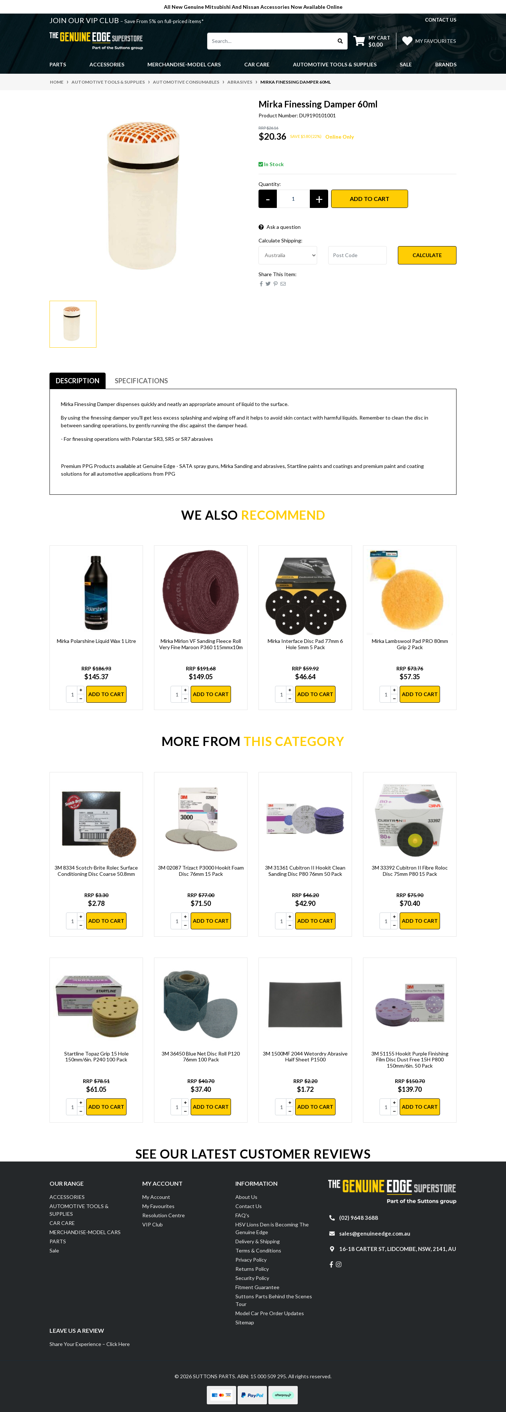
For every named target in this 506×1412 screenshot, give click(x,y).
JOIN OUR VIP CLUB (85, 20)
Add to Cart (369, 198)
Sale (406, 64)
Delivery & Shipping (257, 1241)
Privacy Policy (251, 1259)
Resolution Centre (163, 1215)
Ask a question (279, 227)
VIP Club (152, 1224)
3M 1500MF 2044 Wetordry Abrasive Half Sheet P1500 (305, 1056)
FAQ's (242, 1215)
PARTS (58, 1241)
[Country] (287, 255)
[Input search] (270, 41)
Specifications (141, 381)
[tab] (78, 381)
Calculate (427, 255)
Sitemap (244, 1322)
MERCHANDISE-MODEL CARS (85, 1232)
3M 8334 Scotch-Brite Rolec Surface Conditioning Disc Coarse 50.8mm (96, 870)
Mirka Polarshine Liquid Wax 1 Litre (96, 641)
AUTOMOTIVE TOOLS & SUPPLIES (79, 1210)
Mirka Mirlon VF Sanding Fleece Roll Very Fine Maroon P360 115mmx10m (201, 644)
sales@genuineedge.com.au (374, 1233)
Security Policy (252, 1278)
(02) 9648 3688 (358, 1217)
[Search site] (340, 41)
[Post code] (357, 255)
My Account (156, 1197)
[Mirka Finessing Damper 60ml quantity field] (293, 199)
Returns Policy (252, 1269)
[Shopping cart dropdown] (371, 41)
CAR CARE (62, 1223)
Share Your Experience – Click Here (90, 1344)
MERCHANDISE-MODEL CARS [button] (184, 64)
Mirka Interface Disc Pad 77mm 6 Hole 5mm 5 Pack (305, 644)
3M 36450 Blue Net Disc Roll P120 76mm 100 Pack (201, 1056)
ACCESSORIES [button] (106, 64)
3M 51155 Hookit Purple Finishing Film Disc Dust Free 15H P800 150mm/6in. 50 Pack (409, 1059)
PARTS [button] (58, 64)
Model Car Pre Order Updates (269, 1313)
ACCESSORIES (67, 1197)
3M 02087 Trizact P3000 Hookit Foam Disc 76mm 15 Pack (201, 870)
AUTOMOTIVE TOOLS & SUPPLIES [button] (335, 64)
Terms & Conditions (258, 1250)
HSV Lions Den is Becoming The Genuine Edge (272, 1228)
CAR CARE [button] (257, 64)
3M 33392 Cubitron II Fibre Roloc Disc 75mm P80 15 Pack (410, 870)
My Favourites (158, 1206)
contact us (440, 20)
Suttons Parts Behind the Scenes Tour (273, 1300)
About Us (246, 1197)
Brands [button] (445, 64)
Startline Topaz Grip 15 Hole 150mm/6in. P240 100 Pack (96, 1056)
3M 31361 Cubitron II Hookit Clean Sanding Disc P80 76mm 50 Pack (305, 870)
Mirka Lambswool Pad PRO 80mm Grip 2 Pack (410, 644)
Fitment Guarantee (257, 1287)
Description (77, 381)
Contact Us (248, 1206)
